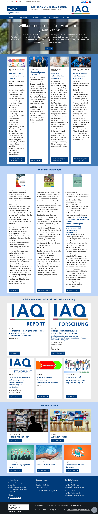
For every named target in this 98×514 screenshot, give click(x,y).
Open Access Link (43, 290)
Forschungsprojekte (38, 17)
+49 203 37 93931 (78, 495)
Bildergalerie (35, 160)
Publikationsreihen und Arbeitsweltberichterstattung (49, 299)
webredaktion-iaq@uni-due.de (78, 510)
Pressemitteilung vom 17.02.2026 (80, 159)
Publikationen (54, 17)
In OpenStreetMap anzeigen (45, 491)
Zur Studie (13, 290)
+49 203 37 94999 (15, 498)
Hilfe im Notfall (61, 506)
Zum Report (13, 353)
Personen (23, 17)
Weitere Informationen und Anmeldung (16, 159)
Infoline (49, 506)
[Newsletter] (90, 2)
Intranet (39, 506)
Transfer (66, 17)
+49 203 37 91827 (78, 487)
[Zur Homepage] (17, 10)
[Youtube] (87, 2)
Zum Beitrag (70, 396)
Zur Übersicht (14, 396)
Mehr (47, 48)
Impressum (75, 506)
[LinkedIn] (82, 2)
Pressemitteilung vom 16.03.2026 (59, 159)
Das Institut (12, 17)
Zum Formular (71, 470)
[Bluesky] (84, 2)
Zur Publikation (57, 353)
